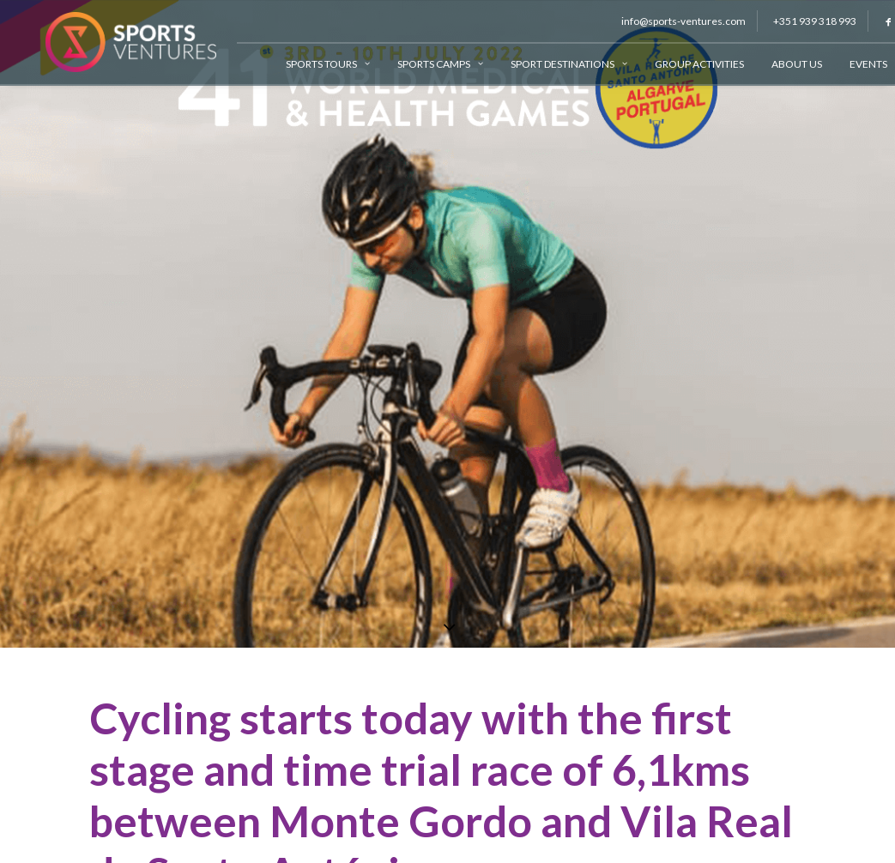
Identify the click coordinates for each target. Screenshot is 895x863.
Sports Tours (313, 63)
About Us (782, 63)
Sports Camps (426, 63)
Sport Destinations (554, 63)
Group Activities (684, 63)
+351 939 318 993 (800, 21)
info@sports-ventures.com (669, 21)
